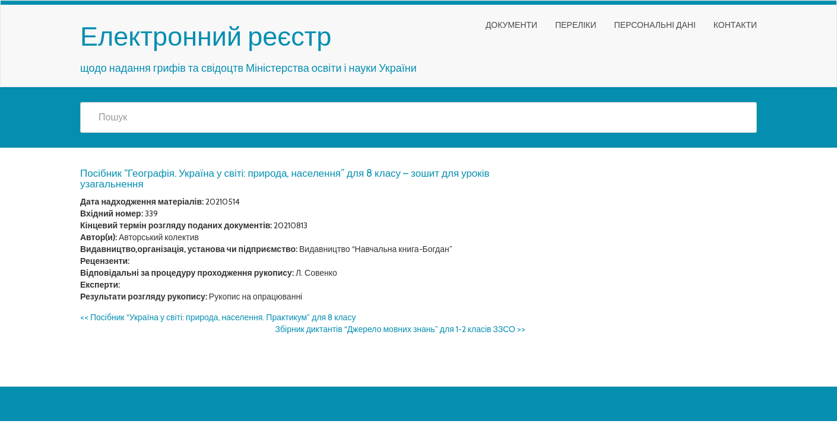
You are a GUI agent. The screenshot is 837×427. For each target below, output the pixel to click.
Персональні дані (655, 25)
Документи (511, 25)
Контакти (735, 25)
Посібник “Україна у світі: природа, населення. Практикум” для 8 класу (218, 317)
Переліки (575, 25)
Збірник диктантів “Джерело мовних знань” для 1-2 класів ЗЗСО (400, 329)
